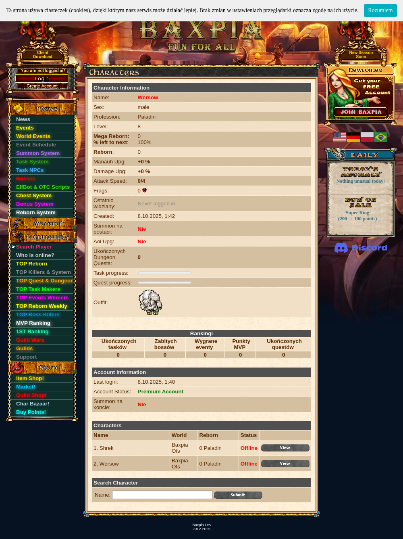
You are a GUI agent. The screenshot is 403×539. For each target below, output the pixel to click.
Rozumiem (380, 10)
